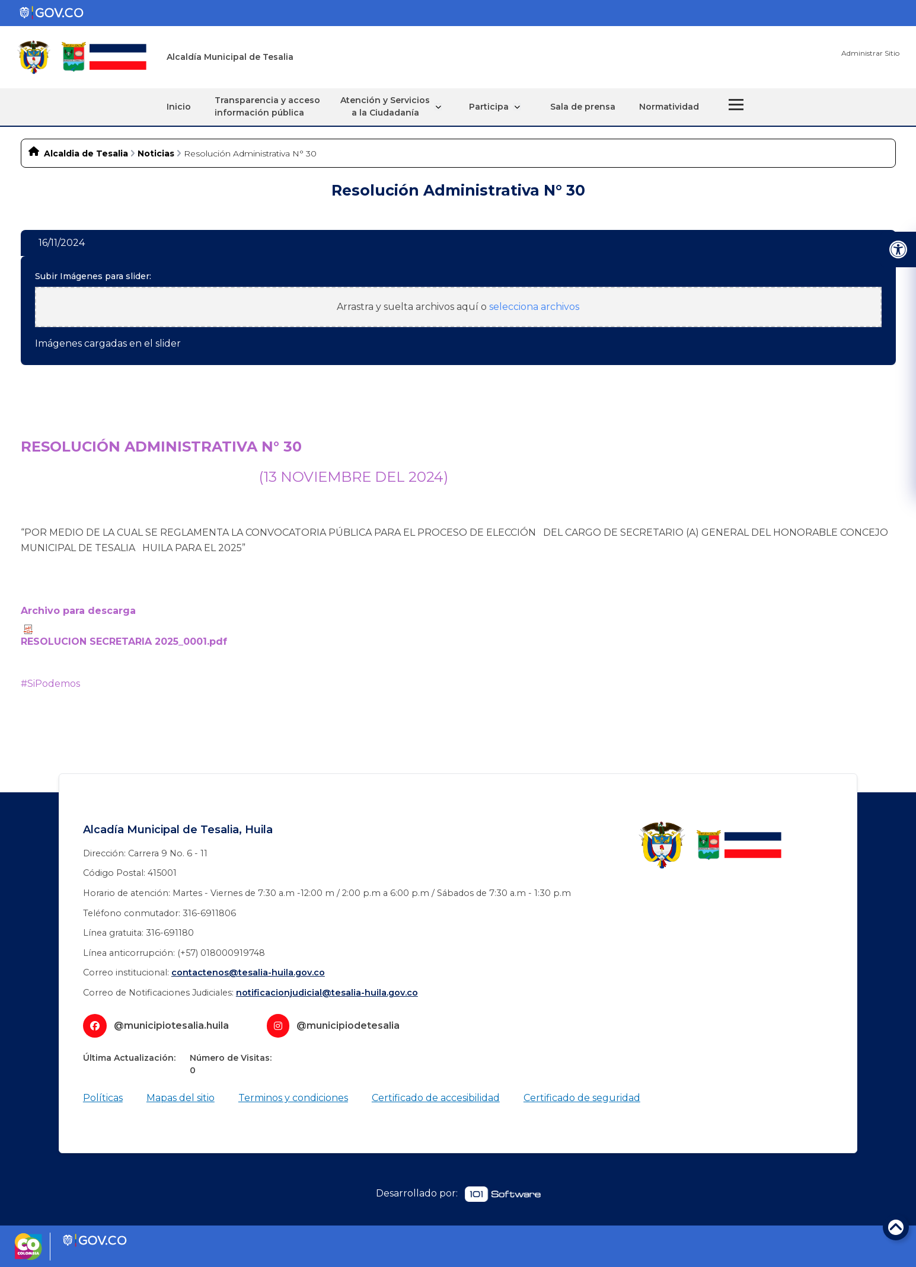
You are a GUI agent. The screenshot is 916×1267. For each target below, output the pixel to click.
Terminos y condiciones (293, 1096)
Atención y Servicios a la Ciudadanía (394, 106)
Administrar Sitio (870, 53)
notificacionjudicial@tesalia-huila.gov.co (327, 992)
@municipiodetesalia (348, 1024)
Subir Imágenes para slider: (93, 275)
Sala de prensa (576, 106)
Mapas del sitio (180, 1096)
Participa (491, 106)
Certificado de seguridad (582, 1096)
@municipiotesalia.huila (171, 1024)
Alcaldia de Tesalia (86, 153)
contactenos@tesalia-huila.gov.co (248, 972)
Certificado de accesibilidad (436, 1096)
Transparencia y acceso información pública (274, 106)
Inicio (185, 106)
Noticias (156, 153)
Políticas (103, 1096)
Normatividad (662, 106)
